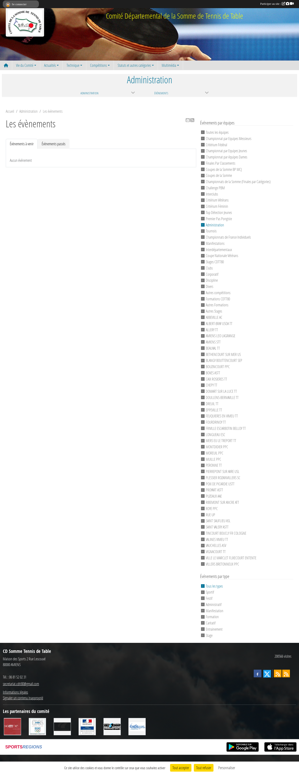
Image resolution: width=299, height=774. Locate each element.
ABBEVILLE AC (214, 317)
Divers (209, 286)
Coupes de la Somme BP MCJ (224, 169)
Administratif (214, 604)
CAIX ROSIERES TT (216, 378)
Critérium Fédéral (216, 144)
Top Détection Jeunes (219, 212)
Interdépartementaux (219, 249)
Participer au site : (277, 4)
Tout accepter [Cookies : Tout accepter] (180, 767)
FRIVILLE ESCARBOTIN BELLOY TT (226, 428)
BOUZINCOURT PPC (218, 366)
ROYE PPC (212, 508)
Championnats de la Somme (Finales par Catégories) (238, 181)
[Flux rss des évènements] (286, 673)
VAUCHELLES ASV (216, 545)
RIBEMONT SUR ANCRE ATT (222, 502)
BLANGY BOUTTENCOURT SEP (224, 360)
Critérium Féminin (217, 206)
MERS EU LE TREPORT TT (221, 440)
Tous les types (214, 585)
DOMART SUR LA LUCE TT (221, 391)
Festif (209, 598)
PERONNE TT (214, 465)
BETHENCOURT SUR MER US (223, 354)
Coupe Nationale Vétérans (222, 255)
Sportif (210, 592)
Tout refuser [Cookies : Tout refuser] (203, 767)
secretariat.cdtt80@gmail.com (21, 683)
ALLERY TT (212, 329)
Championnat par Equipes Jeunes (226, 150)
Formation (212, 616)
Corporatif (212, 273)
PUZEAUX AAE (214, 496)
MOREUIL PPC (214, 452)
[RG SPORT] (112, 726)
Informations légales (15, 692)
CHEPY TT (211, 384)
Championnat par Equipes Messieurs (228, 138)
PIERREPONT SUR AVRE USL (222, 471)
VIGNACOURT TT (216, 551)
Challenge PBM (215, 187)
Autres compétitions (218, 292)
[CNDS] (137, 726)
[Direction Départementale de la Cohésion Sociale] (87, 726)
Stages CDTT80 (215, 261)
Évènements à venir (22, 143)
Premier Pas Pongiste (219, 218)
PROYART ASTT (214, 489)
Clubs (209, 267)
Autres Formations (217, 304)
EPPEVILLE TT (214, 409)
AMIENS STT (213, 341)
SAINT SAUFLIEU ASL (218, 520)
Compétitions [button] (98, 65)
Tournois (211, 230)
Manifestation (214, 610)
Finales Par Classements (220, 163)
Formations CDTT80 (218, 298)
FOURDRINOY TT (216, 422)
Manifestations (215, 243)
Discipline (212, 280)
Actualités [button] (50, 65)
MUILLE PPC (213, 458)
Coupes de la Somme (219, 175)
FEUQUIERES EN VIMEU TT (222, 415)
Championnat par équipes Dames (226, 156)
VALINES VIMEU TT (217, 539)
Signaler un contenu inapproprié (23, 697)
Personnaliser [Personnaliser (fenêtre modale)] (226, 767)
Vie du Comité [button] (24, 65)
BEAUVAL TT (213, 348)
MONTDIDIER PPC (217, 446)
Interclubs (212, 193)
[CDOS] (37, 726)
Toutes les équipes (217, 132)
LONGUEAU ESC (215, 434)
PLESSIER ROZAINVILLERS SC (223, 477)
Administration (215, 224)
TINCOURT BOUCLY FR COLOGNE (226, 533)
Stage (209, 635)
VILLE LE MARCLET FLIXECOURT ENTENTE (231, 557)
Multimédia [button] (169, 65)
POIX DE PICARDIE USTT (220, 483)
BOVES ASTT (213, 372)
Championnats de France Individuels (228, 237)
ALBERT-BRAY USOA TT (219, 323)
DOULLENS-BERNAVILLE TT (222, 397)
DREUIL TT (212, 403)
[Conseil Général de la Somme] (12, 726)
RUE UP (210, 514)
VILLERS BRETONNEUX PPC (222, 563)
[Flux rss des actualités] (278, 673)
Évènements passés (53, 143)
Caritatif (211, 622)
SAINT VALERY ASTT (217, 526)
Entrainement (214, 629)
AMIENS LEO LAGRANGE (220, 335)
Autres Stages (214, 311)
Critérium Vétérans (217, 199)
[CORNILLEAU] (62, 726)
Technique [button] (73, 65)
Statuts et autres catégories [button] (134, 65)
